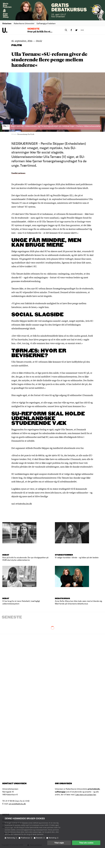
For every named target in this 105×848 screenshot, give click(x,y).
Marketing (54, 838)
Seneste (33, 29)
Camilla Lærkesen (18, 173)
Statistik (40, 838)
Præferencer (26, 838)
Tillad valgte (59, 843)
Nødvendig (12, 838)
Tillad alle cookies (86, 843)
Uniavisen (6, 23)
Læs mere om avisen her (85, 794)
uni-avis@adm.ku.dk (17, 804)
